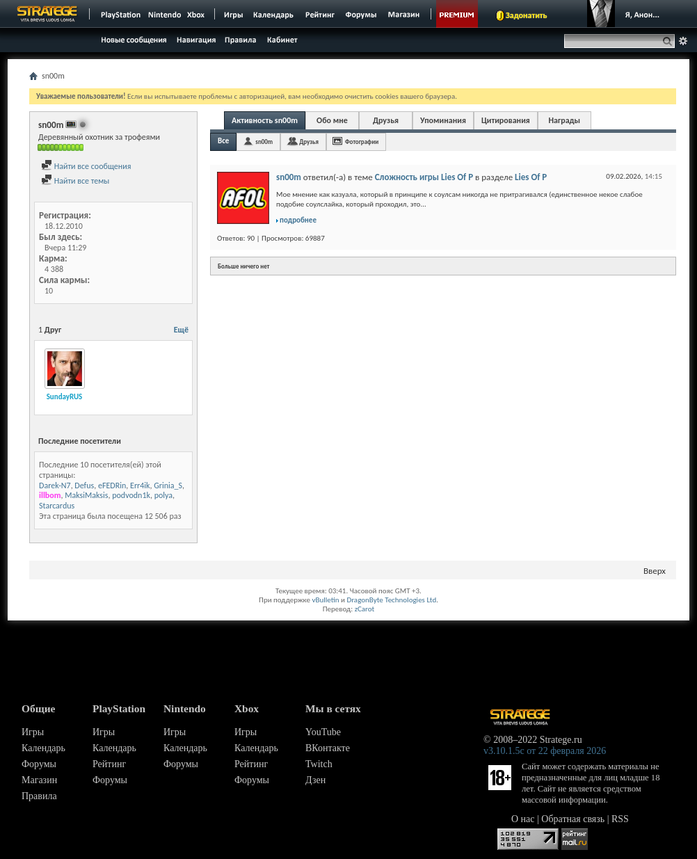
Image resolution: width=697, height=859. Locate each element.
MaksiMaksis (86, 495)
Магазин (39, 780)
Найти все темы (75, 181)
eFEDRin (112, 485)
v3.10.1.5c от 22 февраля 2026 (544, 751)
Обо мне (332, 120)
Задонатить (526, 15)
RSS (620, 819)
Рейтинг (109, 764)
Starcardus (56, 506)
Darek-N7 (55, 485)
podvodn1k (131, 495)
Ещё (181, 330)
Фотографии (361, 141)
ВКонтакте (327, 748)
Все (223, 140)
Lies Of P (531, 177)
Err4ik (140, 485)
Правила (39, 796)
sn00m (264, 141)
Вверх (654, 570)
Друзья (386, 120)
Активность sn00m (265, 120)
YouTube (323, 732)
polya (163, 495)
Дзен (315, 780)
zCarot (365, 608)
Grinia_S (168, 485)
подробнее (298, 220)
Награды (564, 120)
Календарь (43, 748)
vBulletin (325, 599)
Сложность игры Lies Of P (424, 177)
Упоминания (443, 120)
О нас (523, 819)
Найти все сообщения (86, 166)
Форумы (39, 764)
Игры (33, 732)
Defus (84, 485)
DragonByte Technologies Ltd (391, 599)
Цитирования (505, 120)
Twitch (319, 764)
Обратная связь (572, 819)
